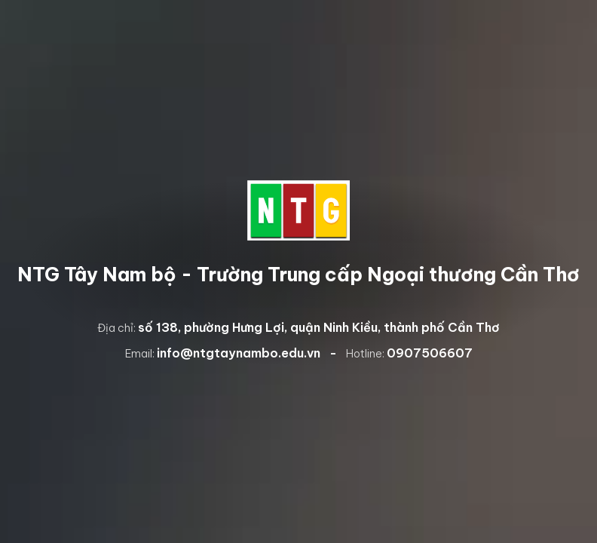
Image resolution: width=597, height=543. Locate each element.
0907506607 (430, 352)
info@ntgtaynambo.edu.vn (238, 352)
